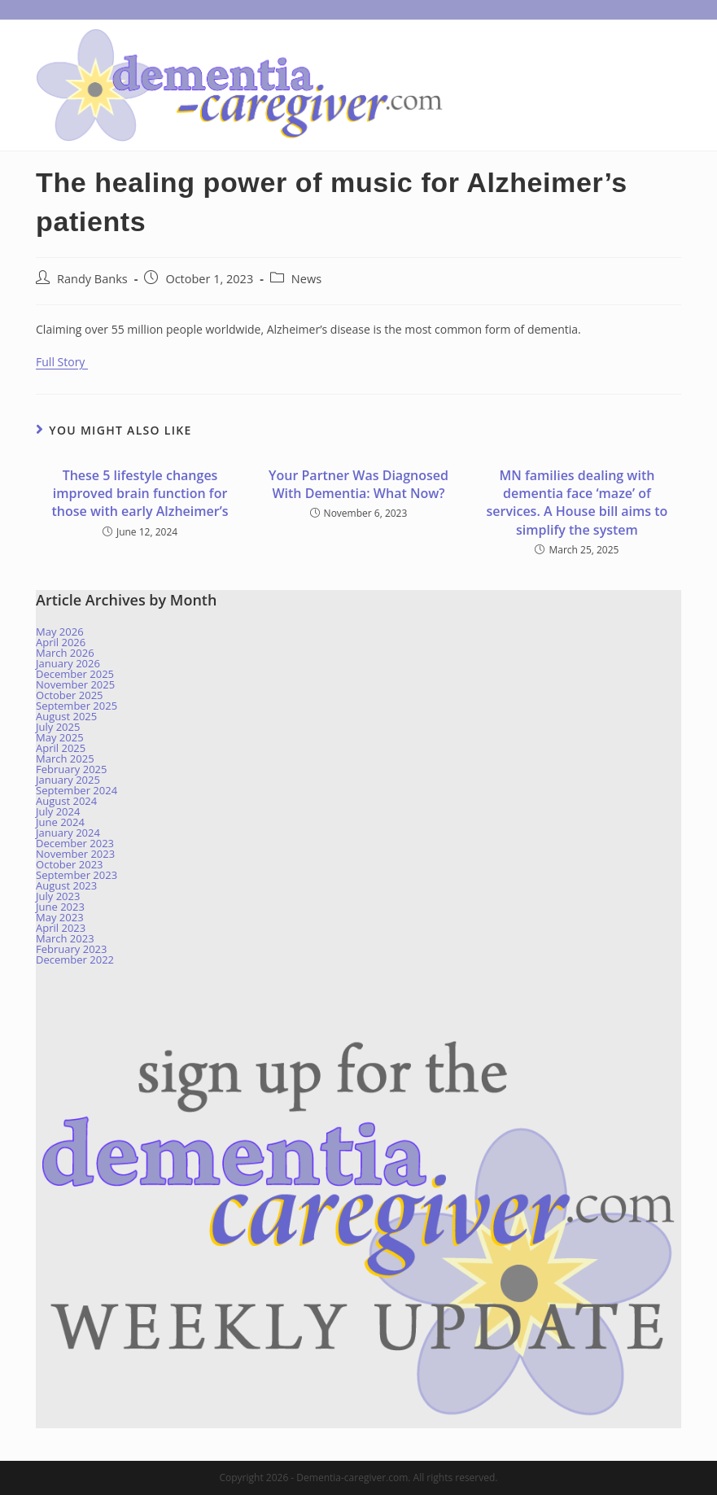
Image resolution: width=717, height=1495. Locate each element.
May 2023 (60, 917)
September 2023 (76, 875)
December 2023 (75, 843)
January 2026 (68, 663)
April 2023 (60, 927)
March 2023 (65, 938)
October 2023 (69, 864)
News (306, 278)
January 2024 (68, 832)
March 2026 (65, 652)
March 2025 (65, 758)
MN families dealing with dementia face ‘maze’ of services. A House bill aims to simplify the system (577, 502)
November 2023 (75, 853)
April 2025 (60, 748)
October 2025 (69, 695)
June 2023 (60, 906)
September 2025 (76, 705)
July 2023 (58, 896)
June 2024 (60, 822)
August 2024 (66, 800)
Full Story (62, 361)
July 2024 (58, 811)
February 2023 (71, 949)
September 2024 (76, 790)
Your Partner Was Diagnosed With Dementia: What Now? (358, 484)
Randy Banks (92, 278)
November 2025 (75, 684)
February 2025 (71, 769)
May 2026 (60, 631)
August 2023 (66, 885)
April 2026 (60, 642)
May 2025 (60, 737)
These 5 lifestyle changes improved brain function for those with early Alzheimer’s (140, 493)
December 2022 (75, 959)
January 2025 (68, 779)
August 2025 (66, 716)
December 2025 (75, 674)
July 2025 (58, 726)
